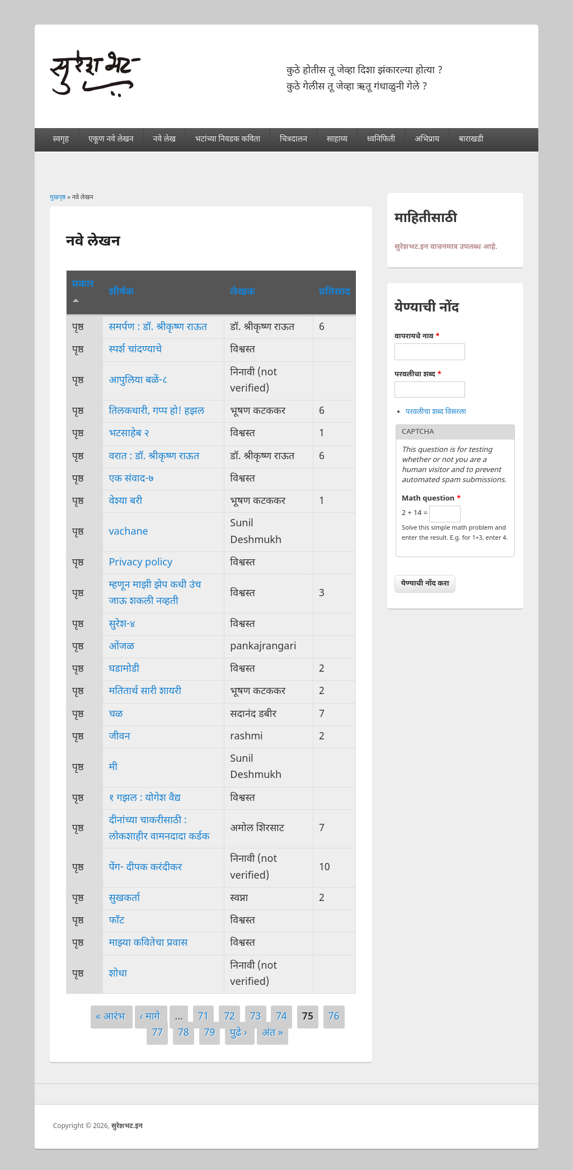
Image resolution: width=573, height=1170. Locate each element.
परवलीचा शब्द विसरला (436, 412)
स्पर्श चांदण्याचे (135, 349)
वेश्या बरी (125, 501)
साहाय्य (337, 139)
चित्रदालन (293, 139)
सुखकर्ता (124, 898)
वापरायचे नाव (417, 336)
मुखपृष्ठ (57, 197)
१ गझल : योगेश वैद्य (144, 798)
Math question (431, 498)
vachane (128, 532)
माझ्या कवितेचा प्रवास (148, 943)
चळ (116, 714)
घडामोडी (124, 669)
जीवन (119, 736)
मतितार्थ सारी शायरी (145, 691)
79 (209, 1033)
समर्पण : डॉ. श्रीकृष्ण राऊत (158, 327)
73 (255, 1017)
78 (183, 1033)
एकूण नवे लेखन (110, 139)
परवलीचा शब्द (418, 374)
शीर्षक (121, 292)
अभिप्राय (427, 139)
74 (281, 1017)
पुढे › (240, 1033)
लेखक (242, 292)
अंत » (272, 1033)
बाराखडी (471, 139)
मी (113, 767)
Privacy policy (140, 562)
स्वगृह (61, 139)
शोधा (118, 974)
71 (203, 1017)
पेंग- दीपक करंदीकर (145, 867)
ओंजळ (121, 646)
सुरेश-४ (122, 624)
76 (334, 1017)
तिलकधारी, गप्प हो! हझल (156, 411)
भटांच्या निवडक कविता (227, 139)
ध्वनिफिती (381, 139)
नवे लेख (164, 139)
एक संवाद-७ (131, 479)
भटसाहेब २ (129, 433)
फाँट (116, 920)
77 (157, 1033)
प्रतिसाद (334, 292)
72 (229, 1017)
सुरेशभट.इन (127, 1126)
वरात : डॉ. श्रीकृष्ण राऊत (154, 456)
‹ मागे (151, 1017)
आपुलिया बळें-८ (138, 380)
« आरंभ (112, 1017)
